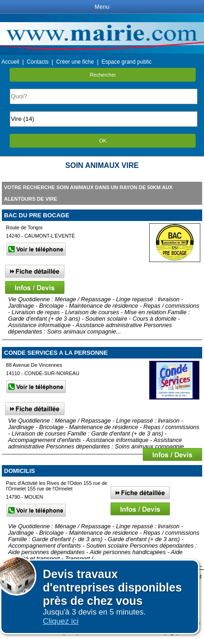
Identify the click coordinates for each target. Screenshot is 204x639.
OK (102, 140)
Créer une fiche (75, 62)
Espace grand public (126, 62)
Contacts (37, 62)
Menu (101, 6)
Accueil (10, 62)
